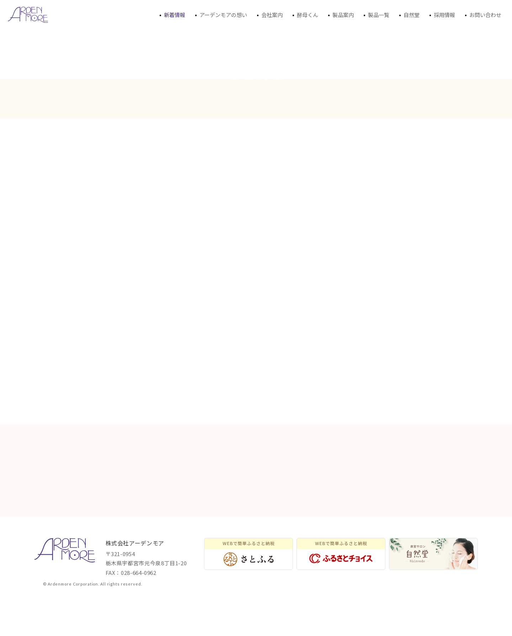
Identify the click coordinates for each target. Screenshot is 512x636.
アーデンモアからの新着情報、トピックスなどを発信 (28, 15)
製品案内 (339, 15)
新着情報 (171, 15)
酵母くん (304, 15)
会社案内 (268, 15)
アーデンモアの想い (219, 15)
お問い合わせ (481, 15)
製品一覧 (375, 15)
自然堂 (408, 15)
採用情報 (441, 15)
